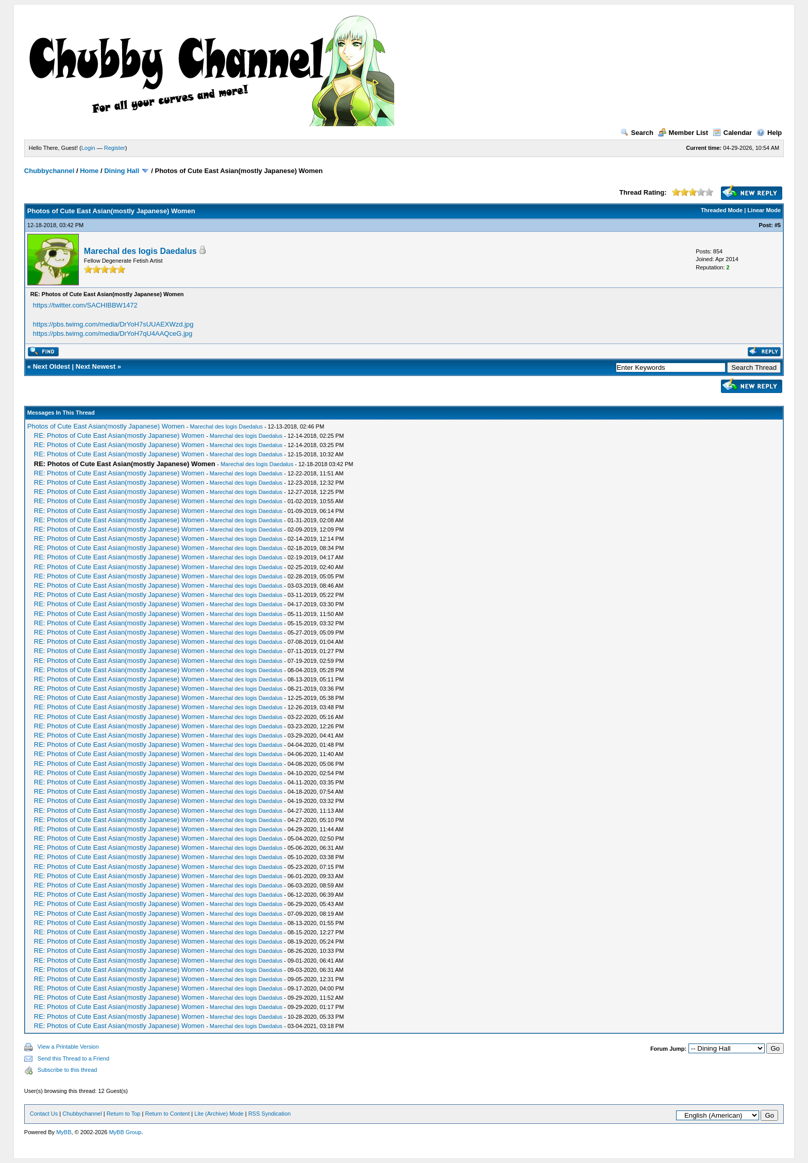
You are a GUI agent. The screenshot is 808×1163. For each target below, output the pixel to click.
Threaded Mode (722, 210)
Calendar (732, 132)
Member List (683, 132)
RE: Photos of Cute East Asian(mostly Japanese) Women (119, 435)
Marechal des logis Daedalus (140, 251)
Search (636, 132)
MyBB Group (125, 1132)
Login (88, 148)
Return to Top (124, 1113)
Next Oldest (51, 366)
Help (769, 132)
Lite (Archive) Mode (218, 1113)
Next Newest (95, 366)
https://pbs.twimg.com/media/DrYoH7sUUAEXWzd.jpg (113, 324)
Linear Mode (764, 210)
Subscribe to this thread (67, 1070)
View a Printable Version (68, 1047)
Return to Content (167, 1113)
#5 (778, 225)
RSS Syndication (269, 1113)
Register (114, 148)
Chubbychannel (49, 171)
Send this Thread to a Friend (73, 1058)
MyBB (63, 1132)
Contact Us (44, 1113)
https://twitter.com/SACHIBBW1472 (85, 305)
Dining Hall (121, 171)
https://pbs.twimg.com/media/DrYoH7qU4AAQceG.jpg (113, 333)
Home (89, 171)
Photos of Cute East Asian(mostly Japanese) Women (105, 426)
